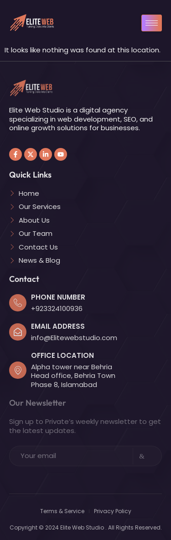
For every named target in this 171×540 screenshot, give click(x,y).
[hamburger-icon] (151, 23)
